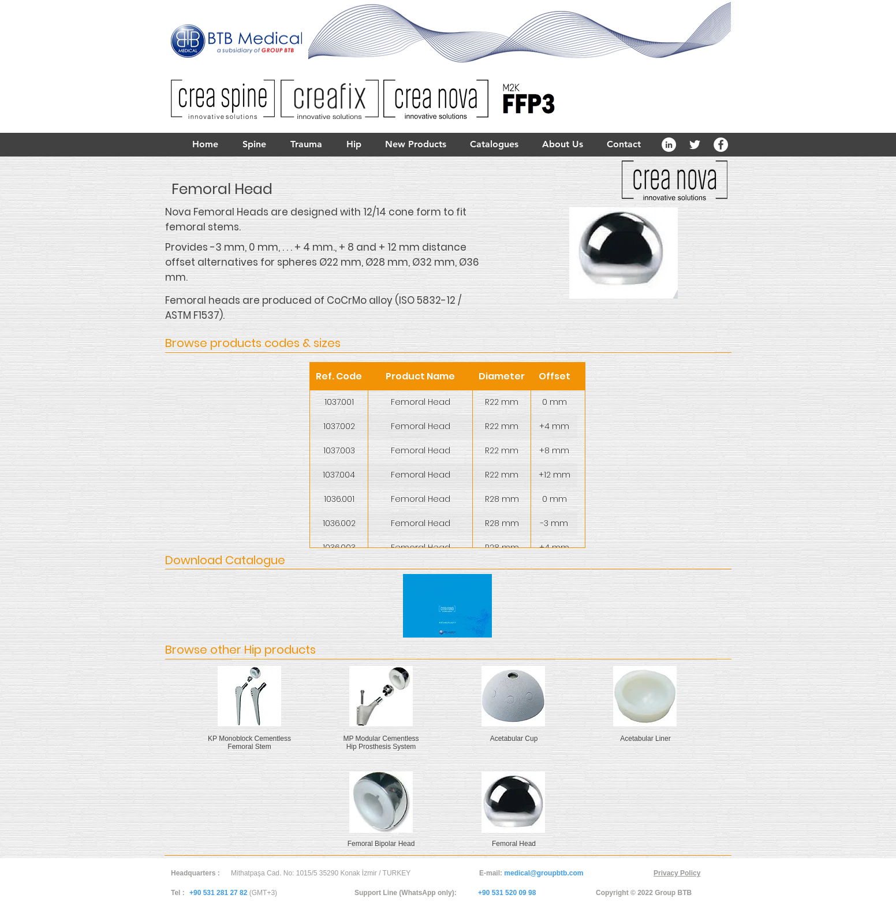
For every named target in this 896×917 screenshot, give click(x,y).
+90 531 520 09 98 (507, 893)
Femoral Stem (249, 747)
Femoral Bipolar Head (381, 844)
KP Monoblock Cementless (249, 739)
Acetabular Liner (645, 739)
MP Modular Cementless (381, 739)
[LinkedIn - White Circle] (669, 144)
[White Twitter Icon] (695, 144)
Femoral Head (514, 844)
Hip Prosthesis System (381, 747)
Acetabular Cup (514, 739)
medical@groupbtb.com (543, 873)
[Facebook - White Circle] (721, 144)
